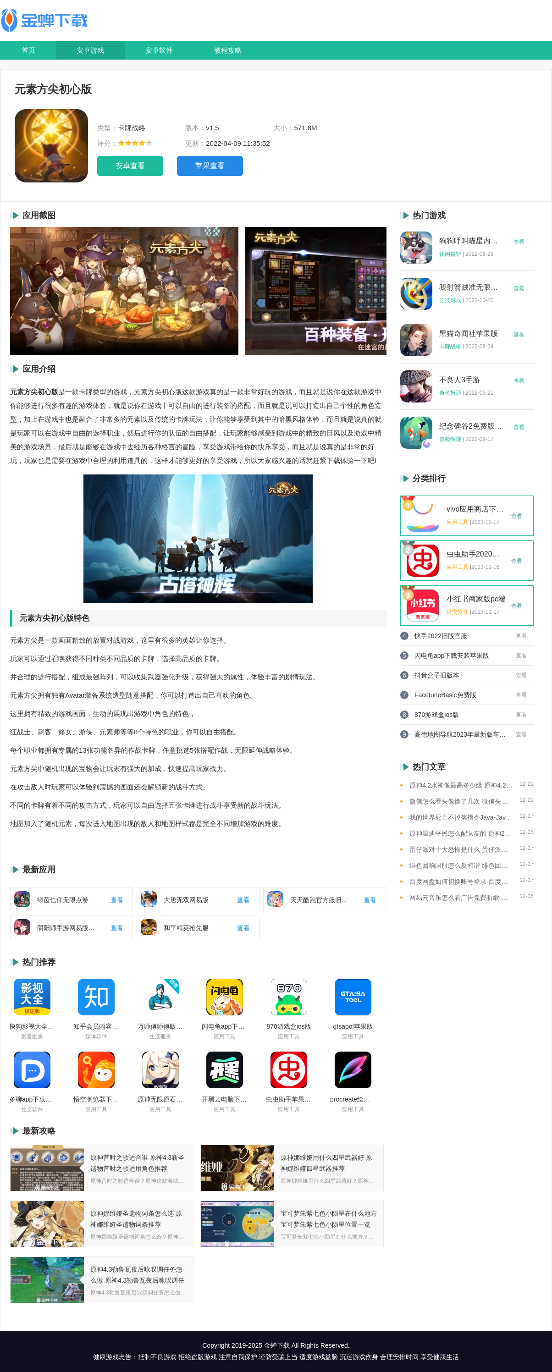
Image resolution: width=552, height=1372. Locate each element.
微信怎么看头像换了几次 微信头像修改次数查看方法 (461, 801)
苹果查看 (210, 166)
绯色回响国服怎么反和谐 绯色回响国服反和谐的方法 (461, 865)
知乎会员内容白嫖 (96, 1026)
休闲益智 (450, 254)
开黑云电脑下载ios (225, 1099)
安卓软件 (159, 50)
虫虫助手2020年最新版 (476, 554)
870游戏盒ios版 (288, 1026)
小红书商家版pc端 (476, 599)
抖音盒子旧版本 (436, 675)
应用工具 (225, 1036)
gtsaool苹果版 (353, 1026)
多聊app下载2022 (32, 1099)
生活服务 (160, 1036)
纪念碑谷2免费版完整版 (470, 426)
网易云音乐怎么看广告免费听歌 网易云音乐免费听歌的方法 (461, 897)
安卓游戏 (90, 50)
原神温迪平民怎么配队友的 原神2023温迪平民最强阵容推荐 (461, 833)
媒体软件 (96, 1036)
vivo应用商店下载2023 (476, 509)
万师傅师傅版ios (160, 1026)
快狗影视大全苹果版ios (32, 1026)
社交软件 (32, 1109)
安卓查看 (130, 166)
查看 (518, 242)
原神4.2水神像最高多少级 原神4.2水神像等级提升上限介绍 (461, 785)
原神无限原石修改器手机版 (160, 1099)
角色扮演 (450, 393)
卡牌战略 (450, 346)
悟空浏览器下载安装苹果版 (96, 1099)
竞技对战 (450, 300)
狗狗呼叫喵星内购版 (470, 241)
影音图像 (32, 1036)
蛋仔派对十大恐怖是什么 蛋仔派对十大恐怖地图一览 (461, 849)
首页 (28, 50)
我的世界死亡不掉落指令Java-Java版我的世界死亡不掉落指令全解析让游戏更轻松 (461, 817)
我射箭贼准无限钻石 (470, 287)
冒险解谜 (450, 439)
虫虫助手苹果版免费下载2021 (289, 1099)
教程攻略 (228, 50)
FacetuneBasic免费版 (445, 695)
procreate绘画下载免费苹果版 (353, 1099)
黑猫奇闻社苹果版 (468, 333)
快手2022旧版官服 (440, 635)
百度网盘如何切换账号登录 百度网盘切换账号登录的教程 (461, 881)
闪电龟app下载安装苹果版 (225, 1026)
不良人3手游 (459, 380)
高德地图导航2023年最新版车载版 (460, 734)
